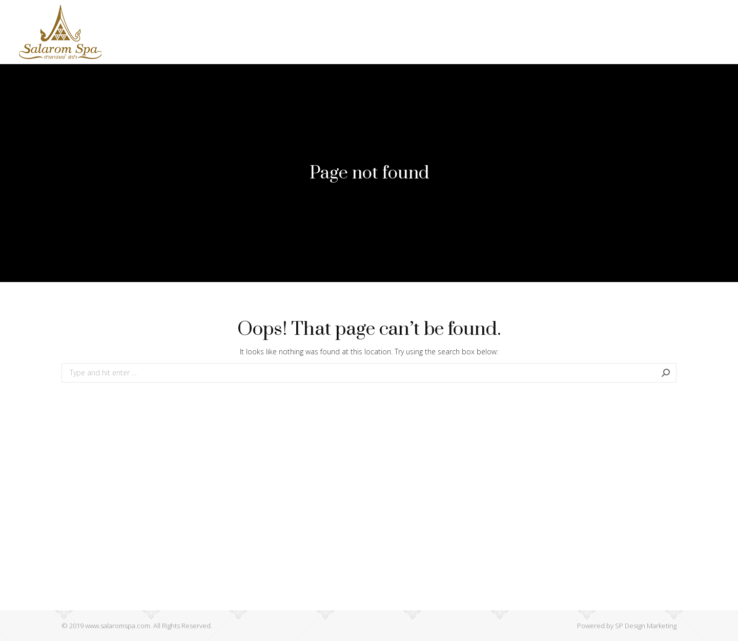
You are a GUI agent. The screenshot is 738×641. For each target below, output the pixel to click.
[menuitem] (179, 32)
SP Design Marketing (645, 625)
